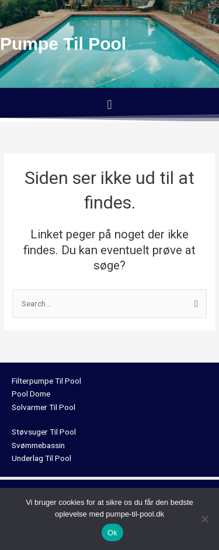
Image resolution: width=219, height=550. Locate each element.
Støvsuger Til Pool (44, 431)
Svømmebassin (38, 445)
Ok (112, 532)
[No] (204, 519)
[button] (109, 104)
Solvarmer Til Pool (43, 407)
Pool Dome (31, 393)
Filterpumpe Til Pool (46, 380)
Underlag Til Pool (41, 458)
